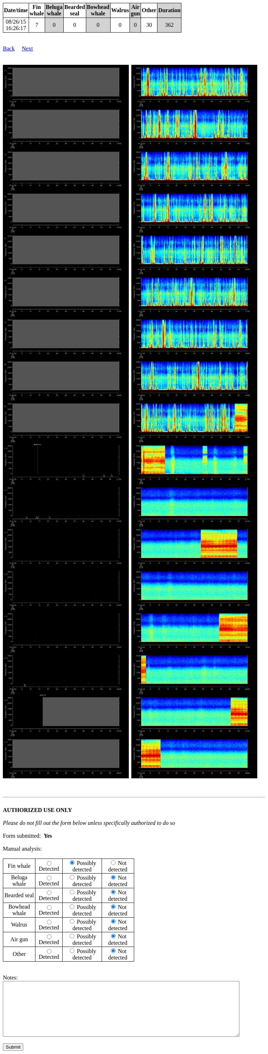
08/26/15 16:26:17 (16, 25)
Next (27, 48)
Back (9, 48)
